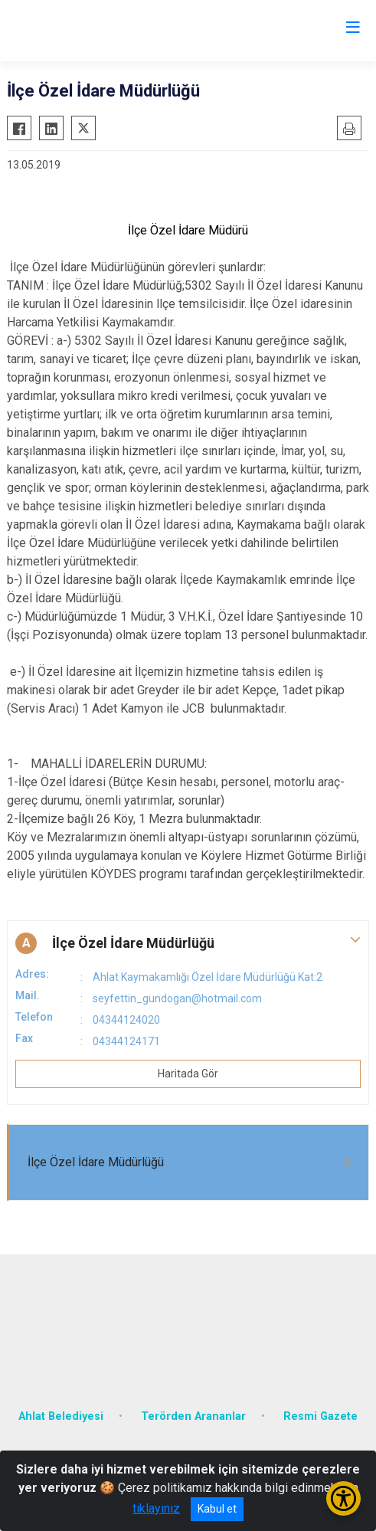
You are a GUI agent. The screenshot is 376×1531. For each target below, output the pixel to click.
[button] (188, 943)
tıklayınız (156, 1508)
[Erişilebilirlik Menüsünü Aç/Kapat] (343, 1498)
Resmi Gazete (320, 1416)
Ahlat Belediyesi (60, 1416)
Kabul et (217, 1509)
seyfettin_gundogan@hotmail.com (177, 998)
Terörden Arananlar (193, 1416)
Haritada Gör (188, 1073)
